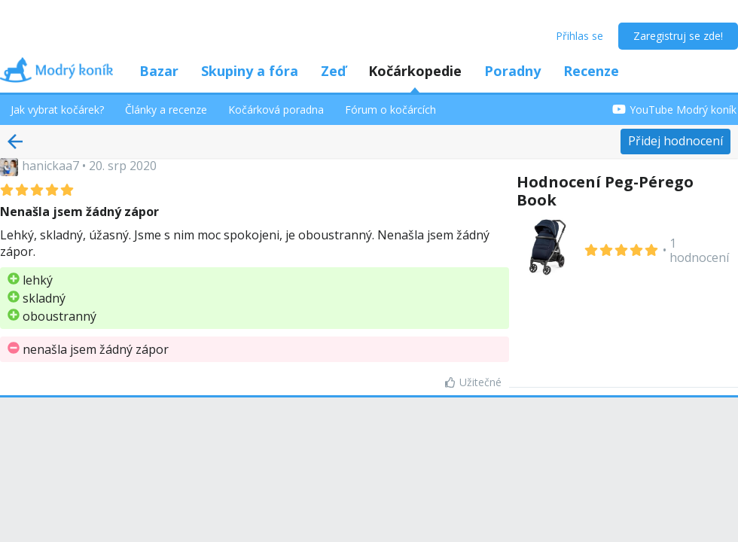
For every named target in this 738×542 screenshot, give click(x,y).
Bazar (158, 71)
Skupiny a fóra (249, 71)
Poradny (512, 71)
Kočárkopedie (415, 71)
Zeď (333, 71)
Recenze (591, 71)
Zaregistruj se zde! (678, 36)
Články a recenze (166, 109)
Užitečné (473, 382)
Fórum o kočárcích (390, 109)
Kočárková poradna (276, 109)
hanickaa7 (50, 165)
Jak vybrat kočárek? (57, 109)
